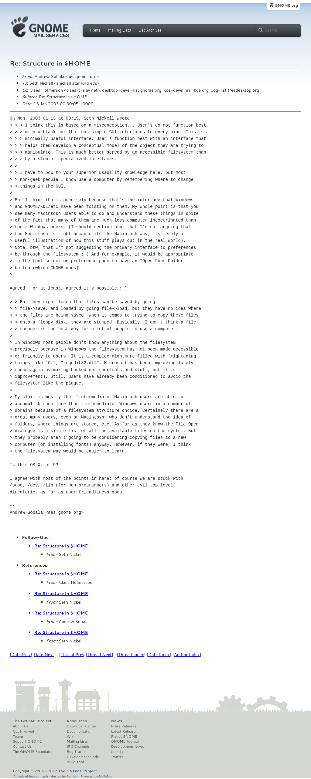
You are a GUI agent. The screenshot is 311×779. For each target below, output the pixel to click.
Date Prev (21, 655)
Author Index (187, 655)
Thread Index (131, 655)
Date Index (159, 655)
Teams (18, 736)
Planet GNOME (124, 736)
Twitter (117, 756)
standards (41, 776)
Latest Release (123, 731)
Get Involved (23, 731)
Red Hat (73, 776)
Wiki (70, 736)
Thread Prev (72, 655)
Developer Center (81, 726)
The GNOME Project (32, 721)
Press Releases (123, 726)
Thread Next (99, 655)
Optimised (20, 776)
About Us (21, 726)
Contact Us (22, 746)
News (116, 721)
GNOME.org (286, 5)
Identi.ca (118, 751)
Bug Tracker (77, 751)
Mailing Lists (119, 30)
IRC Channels (78, 746)
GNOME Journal (125, 741)
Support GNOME (27, 741)
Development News (127, 746)
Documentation (80, 731)
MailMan (105, 776)
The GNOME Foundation (34, 751)
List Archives (150, 30)
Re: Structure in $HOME (61, 546)
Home (95, 30)
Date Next (44, 655)
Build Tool (75, 762)
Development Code (83, 756)
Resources (77, 721)
